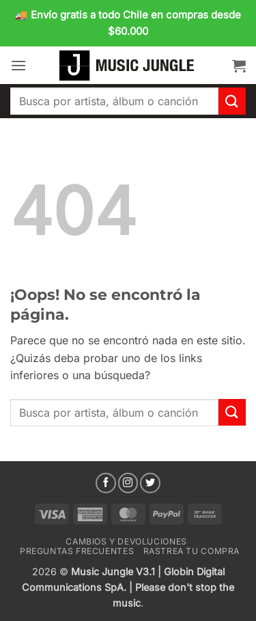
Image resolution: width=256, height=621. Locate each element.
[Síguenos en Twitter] (150, 483)
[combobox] (114, 101)
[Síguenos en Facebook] (106, 483)
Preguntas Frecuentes (77, 551)
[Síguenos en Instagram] (128, 483)
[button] (18, 65)
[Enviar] (232, 100)
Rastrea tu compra (191, 551)
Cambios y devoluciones (126, 541)
